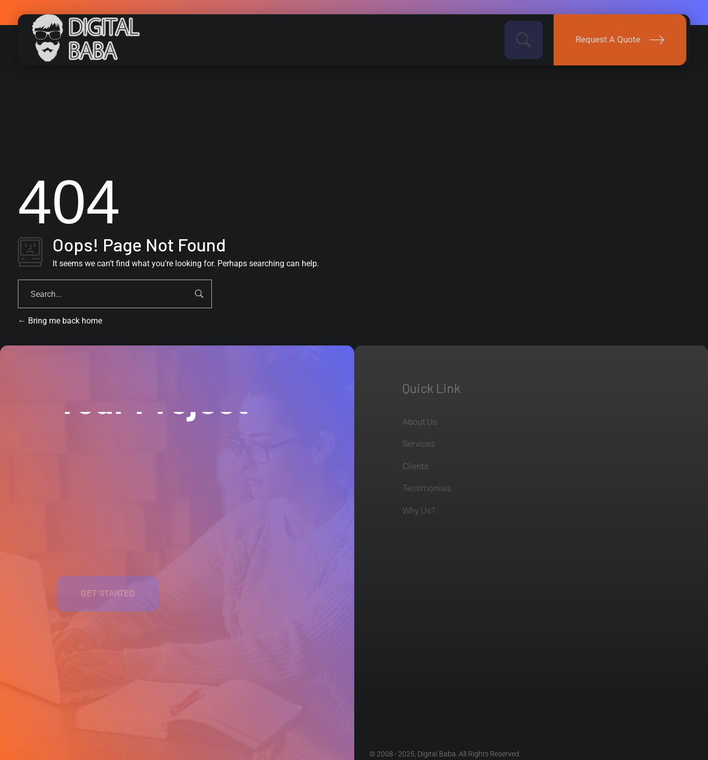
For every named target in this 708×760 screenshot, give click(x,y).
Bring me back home (60, 321)
